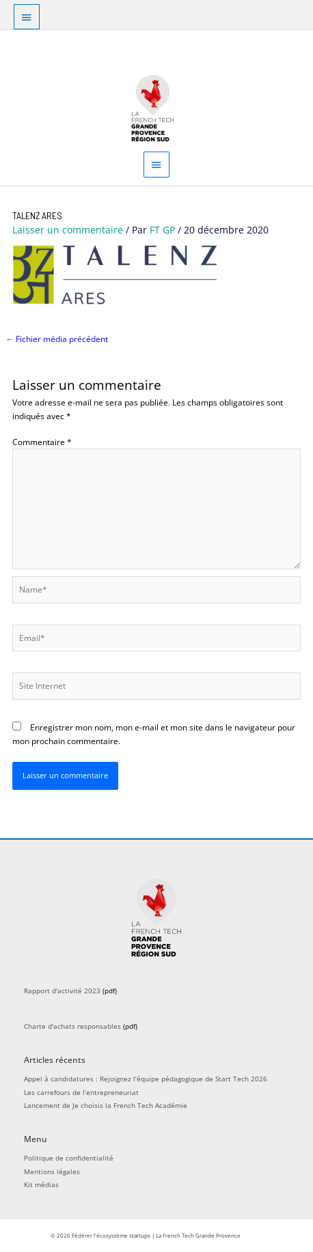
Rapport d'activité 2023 (62, 990)
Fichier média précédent (56, 338)
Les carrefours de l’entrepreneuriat (81, 1092)
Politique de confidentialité (68, 1158)
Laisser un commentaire (67, 229)
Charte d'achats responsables (72, 1026)
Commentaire (42, 441)
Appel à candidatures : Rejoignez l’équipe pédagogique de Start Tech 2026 (145, 1078)
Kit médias (41, 1184)
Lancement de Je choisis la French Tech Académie (105, 1105)
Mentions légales (52, 1171)
